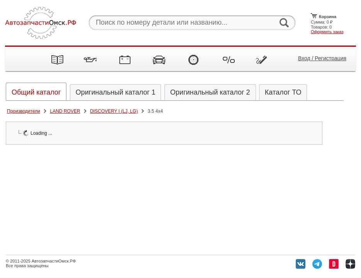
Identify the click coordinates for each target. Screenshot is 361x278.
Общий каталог (36, 92)
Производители (23, 111)
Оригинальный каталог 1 (116, 92)
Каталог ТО (283, 92)
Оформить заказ (327, 31)
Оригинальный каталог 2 (210, 92)
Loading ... (37, 133)
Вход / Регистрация (322, 58)
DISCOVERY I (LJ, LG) (114, 111)
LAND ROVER (65, 111)
